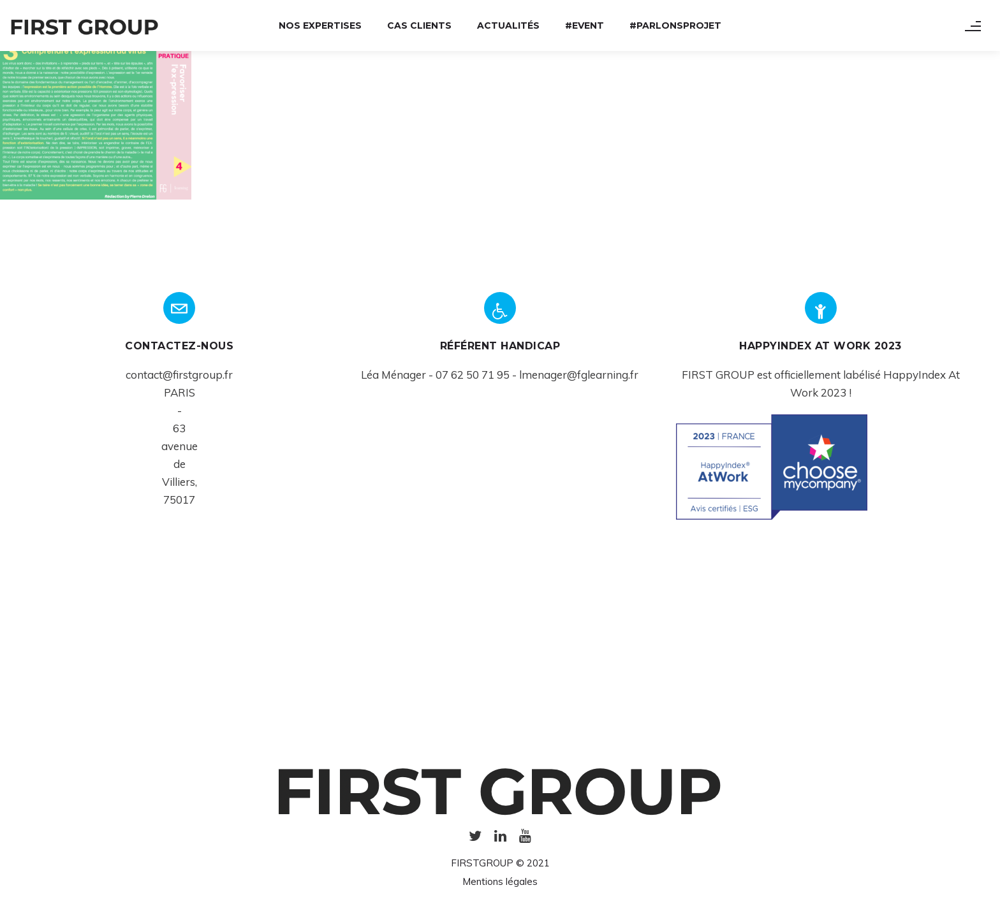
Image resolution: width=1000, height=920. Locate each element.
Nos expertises (320, 25)
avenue (179, 446)
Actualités (508, 25)
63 (179, 428)
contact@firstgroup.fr (179, 374)
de (179, 464)
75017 (179, 499)
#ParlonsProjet (675, 25)
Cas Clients (419, 25)
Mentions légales (500, 881)
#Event (584, 25)
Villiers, (179, 481)
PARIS (179, 392)
